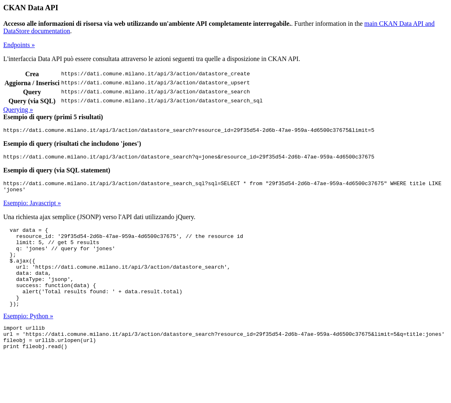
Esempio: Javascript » (32, 207)
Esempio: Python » (28, 336)
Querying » (18, 109)
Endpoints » (19, 44)
